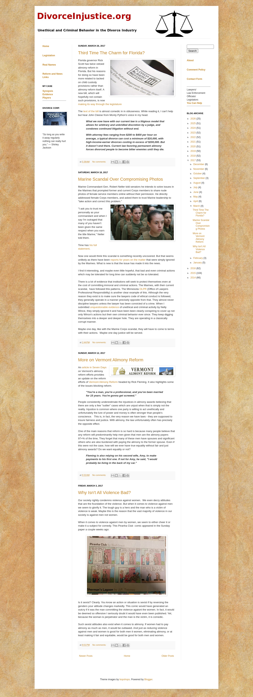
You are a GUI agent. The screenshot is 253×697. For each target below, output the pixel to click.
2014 (193, 277)
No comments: (99, 162)
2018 (193, 155)
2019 (193, 151)
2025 (193, 123)
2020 (193, 146)
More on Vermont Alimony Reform (110, 359)
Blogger (148, 679)
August (197, 182)
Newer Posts (86, 656)
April (196, 201)
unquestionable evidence (104, 307)
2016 (193, 268)
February (198, 258)
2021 (193, 141)
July (195, 187)
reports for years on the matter (127, 259)
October (197, 173)
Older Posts (167, 656)
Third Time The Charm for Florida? (111, 52)
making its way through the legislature (100, 104)
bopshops (125, 679)
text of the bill (91, 111)
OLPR (143, 288)
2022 (193, 137)
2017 (193, 160)
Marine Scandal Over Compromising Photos (120, 179)
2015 (193, 273)
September (199, 178)
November (199, 169)
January (197, 262)
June (196, 192)
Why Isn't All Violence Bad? (104, 492)
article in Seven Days (94, 367)
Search (192, 50)
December (199, 164)
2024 (193, 128)
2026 (193, 118)
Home (127, 656)
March (197, 206)
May (195, 196)
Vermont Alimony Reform (103, 381)
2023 (193, 132)
